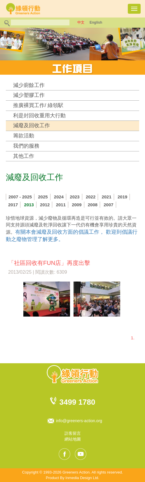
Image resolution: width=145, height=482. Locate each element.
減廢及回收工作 (31, 125)
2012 (45, 204)
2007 (108, 204)
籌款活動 (23, 136)
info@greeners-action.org (79, 420)
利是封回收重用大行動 (39, 115)
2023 (74, 196)
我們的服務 (26, 146)
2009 (76, 204)
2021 (106, 196)
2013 (29, 204)
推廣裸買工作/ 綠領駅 (38, 105)
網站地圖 (72, 439)
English (96, 22)
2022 (90, 196)
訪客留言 (72, 433)
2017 (13, 204)
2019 (122, 196)
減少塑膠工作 (29, 95)
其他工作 (23, 156)
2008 (92, 204)
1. (132, 337)
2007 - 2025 (20, 196)
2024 (59, 196)
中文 (80, 22)
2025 (43, 196)
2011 (61, 204)
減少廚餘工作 (29, 85)
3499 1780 (77, 402)
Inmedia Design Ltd (81, 478)
